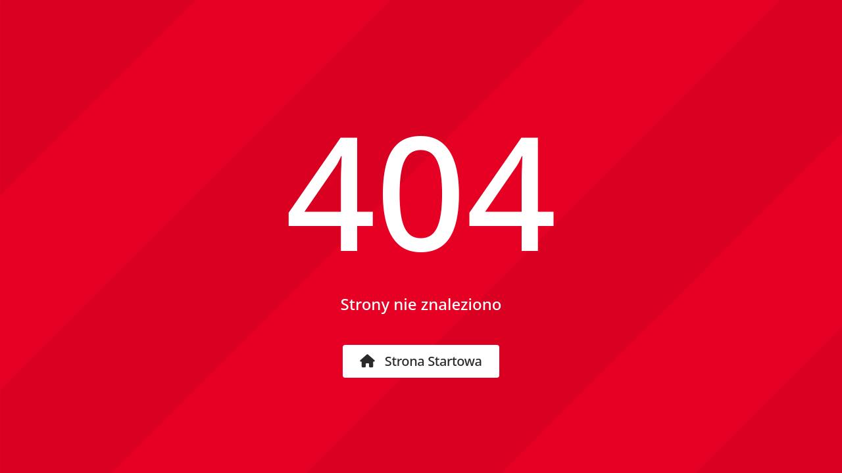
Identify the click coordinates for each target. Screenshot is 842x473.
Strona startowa (421, 361)
